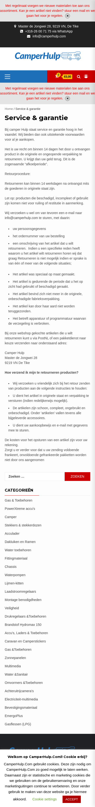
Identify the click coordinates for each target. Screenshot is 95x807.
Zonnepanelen (15, 658)
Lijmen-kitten (14, 583)
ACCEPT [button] (71, 799)
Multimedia (13, 666)
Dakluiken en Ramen (20, 542)
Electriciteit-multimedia (21, 699)
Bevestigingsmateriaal (21, 707)
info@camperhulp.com (49, 36)
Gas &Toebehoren (18, 649)
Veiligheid (12, 608)
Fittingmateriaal (16, 558)
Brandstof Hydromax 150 (23, 625)
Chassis (11, 567)
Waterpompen (15, 575)
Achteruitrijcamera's (19, 691)
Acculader (12, 533)
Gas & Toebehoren (18, 500)
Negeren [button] (67, 15)
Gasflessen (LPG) (18, 724)
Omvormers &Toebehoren (24, 683)
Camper (11, 517)
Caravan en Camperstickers (25, 641)
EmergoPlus (14, 716)
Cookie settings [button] (44, 799)
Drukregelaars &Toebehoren (25, 616)
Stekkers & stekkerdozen (23, 525)
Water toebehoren (18, 550)
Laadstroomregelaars (20, 591)
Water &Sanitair (16, 674)
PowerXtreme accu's (20, 509)
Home (9, 109)
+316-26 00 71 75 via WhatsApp (48, 31)
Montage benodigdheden (23, 600)
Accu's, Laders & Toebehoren (26, 633)
